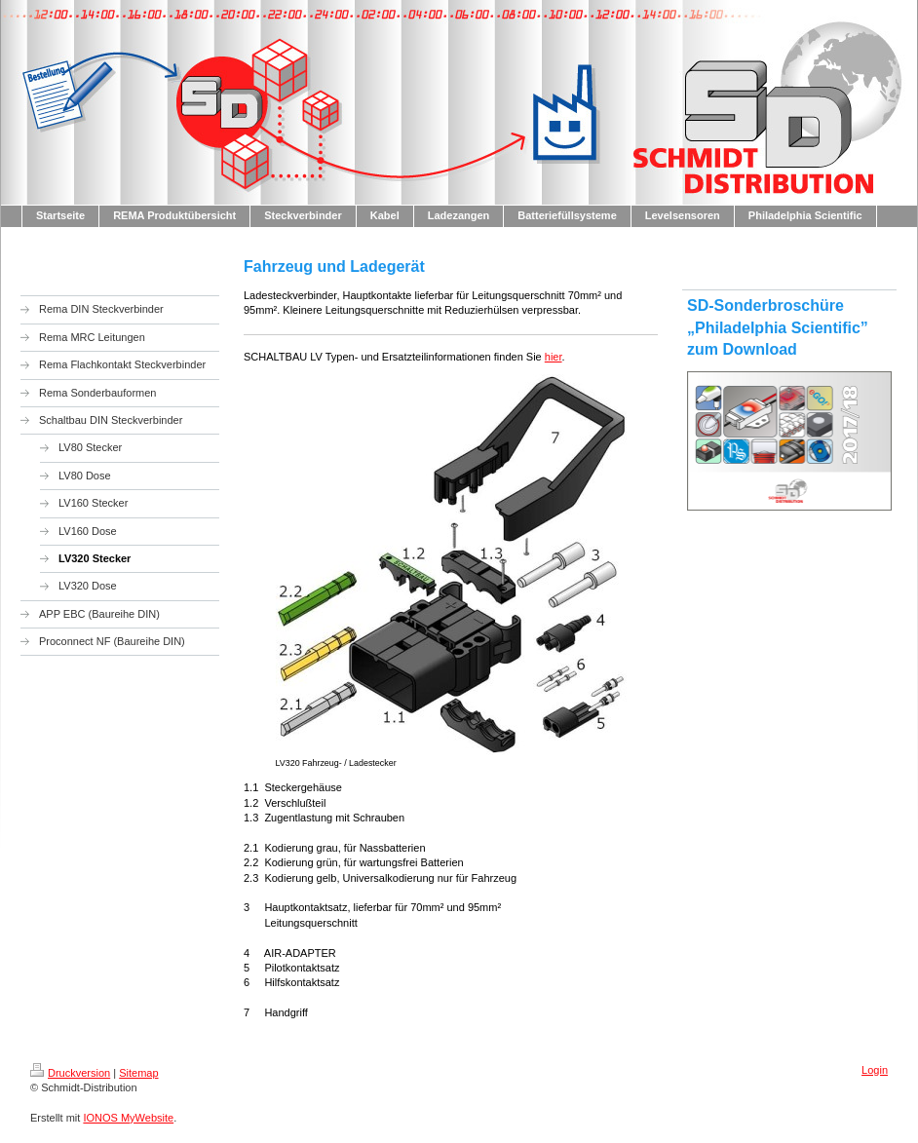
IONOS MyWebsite (128, 1118)
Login (874, 1070)
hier (553, 356)
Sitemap (138, 1073)
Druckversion (70, 1073)
